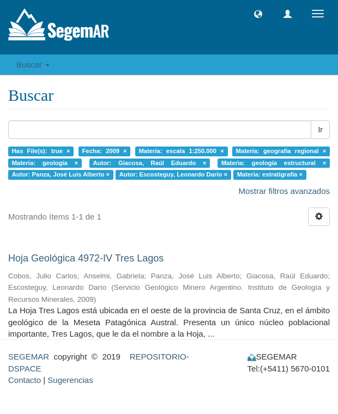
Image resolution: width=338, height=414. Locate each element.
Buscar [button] (33, 64)
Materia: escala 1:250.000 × (181, 151)
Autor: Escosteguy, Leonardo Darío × (173, 174)
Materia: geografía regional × (281, 151)
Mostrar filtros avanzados (284, 191)
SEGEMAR (28, 356)
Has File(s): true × (41, 151)
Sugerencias (70, 380)
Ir (320, 129)
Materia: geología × (45, 163)
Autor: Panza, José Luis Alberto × (61, 174)
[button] (258, 13)
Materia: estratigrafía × (270, 174)
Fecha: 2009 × (104, 151)
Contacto (24, 380)
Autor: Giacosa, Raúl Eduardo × (149, 163)
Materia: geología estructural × (273, 163)
